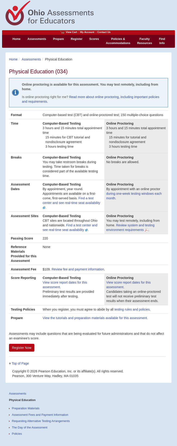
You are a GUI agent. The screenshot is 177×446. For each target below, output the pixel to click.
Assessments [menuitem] (36, 39)
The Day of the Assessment (29, 427)
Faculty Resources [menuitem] (144, 41)
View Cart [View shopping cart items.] (68, 32)
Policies (17, 433)
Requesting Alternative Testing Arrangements (41, 421)
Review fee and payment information (78, 269)
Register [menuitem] (76, 39)
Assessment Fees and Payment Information (40, 414)
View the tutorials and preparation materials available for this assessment (95, 318)
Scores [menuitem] (94, 39)
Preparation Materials (26, 408)
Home (13, 59)
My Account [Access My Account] (87, 32)
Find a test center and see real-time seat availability (71, 202)
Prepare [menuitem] (58, 39)
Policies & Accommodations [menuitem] (118, 41)
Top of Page (20, 363)
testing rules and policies (132, 309)
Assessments (31, 59)
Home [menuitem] (16, 39)
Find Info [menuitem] (162, 41)
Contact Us (104, 32)
